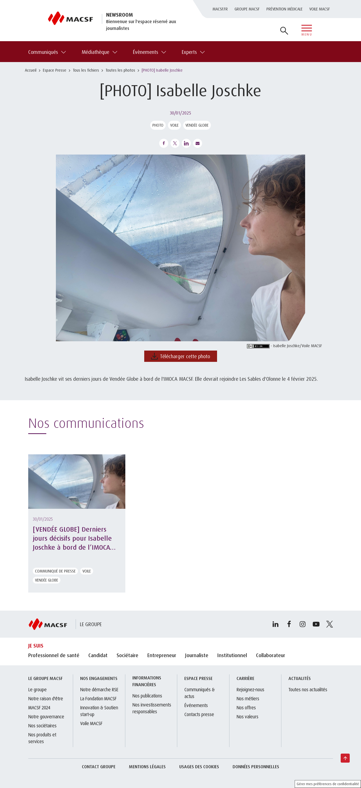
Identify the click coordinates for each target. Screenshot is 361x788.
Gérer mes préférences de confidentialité (328, 784)
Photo (157, 125)
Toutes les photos (120, 70)
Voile (174, 125)
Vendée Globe (197, 125)
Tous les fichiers (86, 70)
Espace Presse (54, 70)
